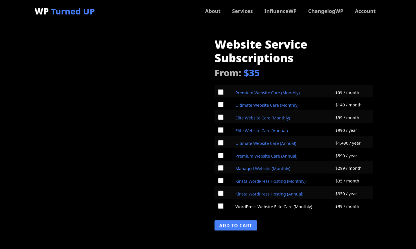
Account (365, 11)
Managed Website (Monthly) (262, 168)
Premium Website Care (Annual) (266, 156)
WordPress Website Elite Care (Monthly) (273, 207)
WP (65, 11)
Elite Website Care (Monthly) (262, 118)
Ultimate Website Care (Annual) (265, 143)
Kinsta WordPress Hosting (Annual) (269, 194)
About (212, 11)
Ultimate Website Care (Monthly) (267, 105)
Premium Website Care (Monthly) (267, 92)
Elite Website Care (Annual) (261, 130)
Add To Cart (235, 225)
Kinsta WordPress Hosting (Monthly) (270, 181)
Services (242, 11)
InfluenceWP (281, 11)
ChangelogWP (325, 11)
